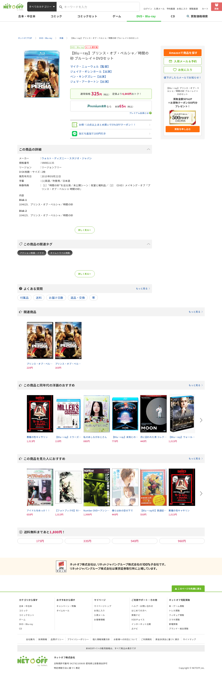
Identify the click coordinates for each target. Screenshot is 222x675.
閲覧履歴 (193, 8)
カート (205, 8)
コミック (56, 16)
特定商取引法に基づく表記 (67, 667)
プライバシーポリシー (78, 639)
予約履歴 (170, 8)
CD (173, 16)
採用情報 (42, 639)
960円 (182, 541)
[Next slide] (201, 420)
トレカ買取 (174, 610)
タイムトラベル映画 (60, 252)
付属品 (24, 297)
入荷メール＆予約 (185, 61)
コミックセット (87, 16)
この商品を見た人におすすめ (113, 458)
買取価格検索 (197, 16)
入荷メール (159, 8)
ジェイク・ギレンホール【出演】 (91, 71)
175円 (40, 541)
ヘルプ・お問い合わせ (142, 605)
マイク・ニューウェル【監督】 (90, 66)
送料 (39, 297)
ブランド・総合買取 (178, 628)
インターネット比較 (141, 623)
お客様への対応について (125, 639)
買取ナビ (135, 614)
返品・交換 (78, 297)
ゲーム (117, 16)
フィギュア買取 (176, 614)
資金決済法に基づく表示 (167, 639)
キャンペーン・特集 (66, 605)
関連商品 (113, 312)
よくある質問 (87, 288)
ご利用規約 (146, 639)
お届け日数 (56, 297)
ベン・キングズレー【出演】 (88, 76)
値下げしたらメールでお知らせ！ (182, 77)
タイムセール (63, 610)
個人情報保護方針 (101, 639)
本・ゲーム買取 (176, 605)
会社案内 (30, 639)
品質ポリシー (57, 639)
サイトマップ (189, 639)
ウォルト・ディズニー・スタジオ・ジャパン (67, 158)
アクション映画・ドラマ (32, 252)
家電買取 (173, 623)
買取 (216, 8)
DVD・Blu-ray (146, 16)
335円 (87, 541)
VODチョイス (137, 619)
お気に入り (182, 8)
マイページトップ (102, 605)
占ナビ (134, 628)
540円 (135, 541)
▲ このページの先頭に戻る (188, 588)
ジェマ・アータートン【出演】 (90, 81)
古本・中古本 (26, 16)
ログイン (148, 8)
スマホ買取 (174, 619)
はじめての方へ (139, 610)
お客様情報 (99, 619)
